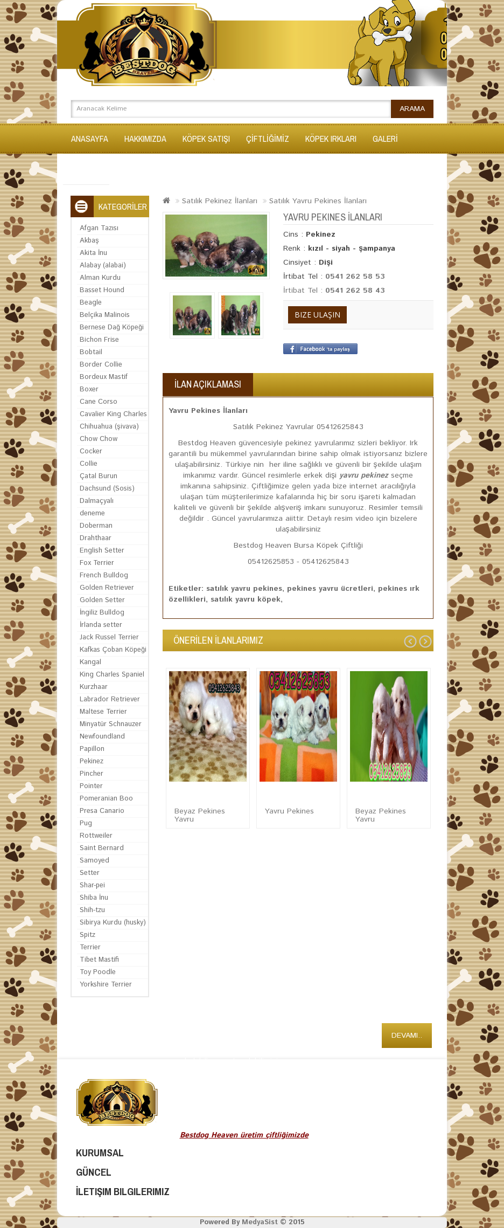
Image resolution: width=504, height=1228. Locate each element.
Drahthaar (95, 538)
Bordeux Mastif (104, 377)
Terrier (90, 947)
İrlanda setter (101, 625)
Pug (86, 823)
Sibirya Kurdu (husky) (113, 922)
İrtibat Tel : (304, 290)
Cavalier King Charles (113, 414)
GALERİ (385, 138)
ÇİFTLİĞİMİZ (267, 138)
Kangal (90, 662)
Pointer (91, 786)
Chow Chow (98, 439)
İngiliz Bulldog (102, 613)
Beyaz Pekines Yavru (199, 815)
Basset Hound (102, 290)
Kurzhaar (94, 687)
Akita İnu (93, 253)
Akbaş (89, 241)
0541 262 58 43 (355, 290)
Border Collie (101, 365)
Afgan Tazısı (99, 228)
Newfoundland (102, 737)
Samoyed (94, 861)
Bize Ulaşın (317, 314)
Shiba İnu (94, 898)
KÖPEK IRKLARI (330, 138)
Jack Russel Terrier (109, 637)
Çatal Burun (98, 476)
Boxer (89, 389)
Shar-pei (92, 885)
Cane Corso (98, 402)
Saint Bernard (102, 848)
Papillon (92, 749)
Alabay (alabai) (103, 265)
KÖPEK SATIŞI (206, 138)
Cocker (91, 451)
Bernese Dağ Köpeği (112, 327)
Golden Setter (102, 600)
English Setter (102, 551)
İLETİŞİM (86, 169)
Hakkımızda (145, 138)
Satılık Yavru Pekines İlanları (318, 201)
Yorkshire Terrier (106, 984)
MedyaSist (260, 1222)
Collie (88, 464)
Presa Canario (102, 811)
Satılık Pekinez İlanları (219, 201)
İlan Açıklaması (207, 384)
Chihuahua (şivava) (109, 427)
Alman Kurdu (100, 278)
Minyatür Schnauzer (111, 724)
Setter (90, 873)
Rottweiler (96, 836)
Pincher (91, 774)
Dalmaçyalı (97, 501)
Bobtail (91, 352)
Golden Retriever (107, 588)
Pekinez (91, 761)
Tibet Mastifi (99, 960)
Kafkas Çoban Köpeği (113, 650)
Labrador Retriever (110, 699)
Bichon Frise (99, 340)
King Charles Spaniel (112, 675)
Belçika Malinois (105, 315)
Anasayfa (89, 138)
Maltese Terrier (103, 712)
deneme (92, 513)
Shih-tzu (92, 910)
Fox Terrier (97, 563)
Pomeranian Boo (106, 799)
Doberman (96, 526)
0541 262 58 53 (355, 276)
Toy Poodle (98, 972)
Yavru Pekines (289, 811)
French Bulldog (104, 575)
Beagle (91, 303)
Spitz (87, 935)
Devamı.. (406, 1035)
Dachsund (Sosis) (107, 489)
